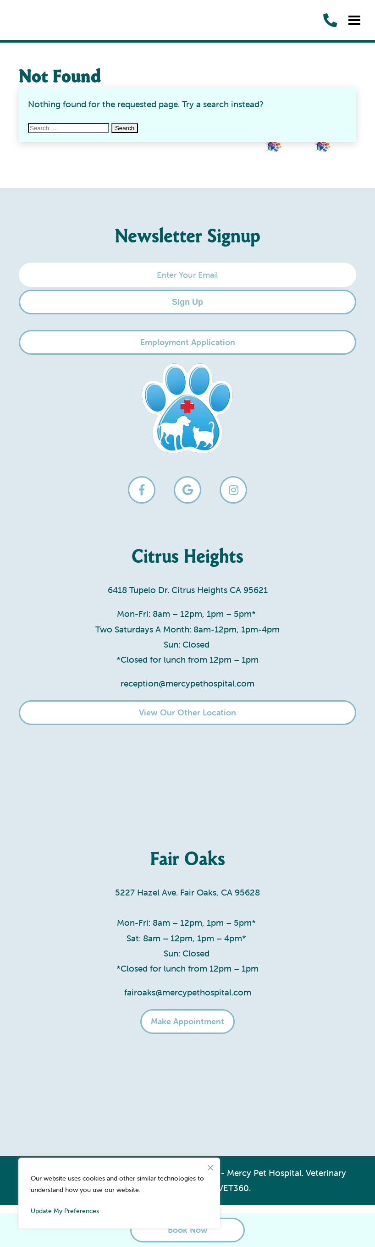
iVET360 (232, 1187)
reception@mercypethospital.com (187, 683)
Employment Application (187, 342)
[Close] (210, 1165)
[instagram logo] (233, 490)
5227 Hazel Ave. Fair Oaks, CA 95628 (187, 892)
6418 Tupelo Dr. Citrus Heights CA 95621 (188, 589)
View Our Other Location (187, 712)
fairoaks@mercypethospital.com (187, 992)
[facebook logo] (141, 490)
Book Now (188, 1230)
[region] (119, 1193)
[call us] (330, 20)
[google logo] (187, 490)
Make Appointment (187, 1021)
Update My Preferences (65, 1211)
